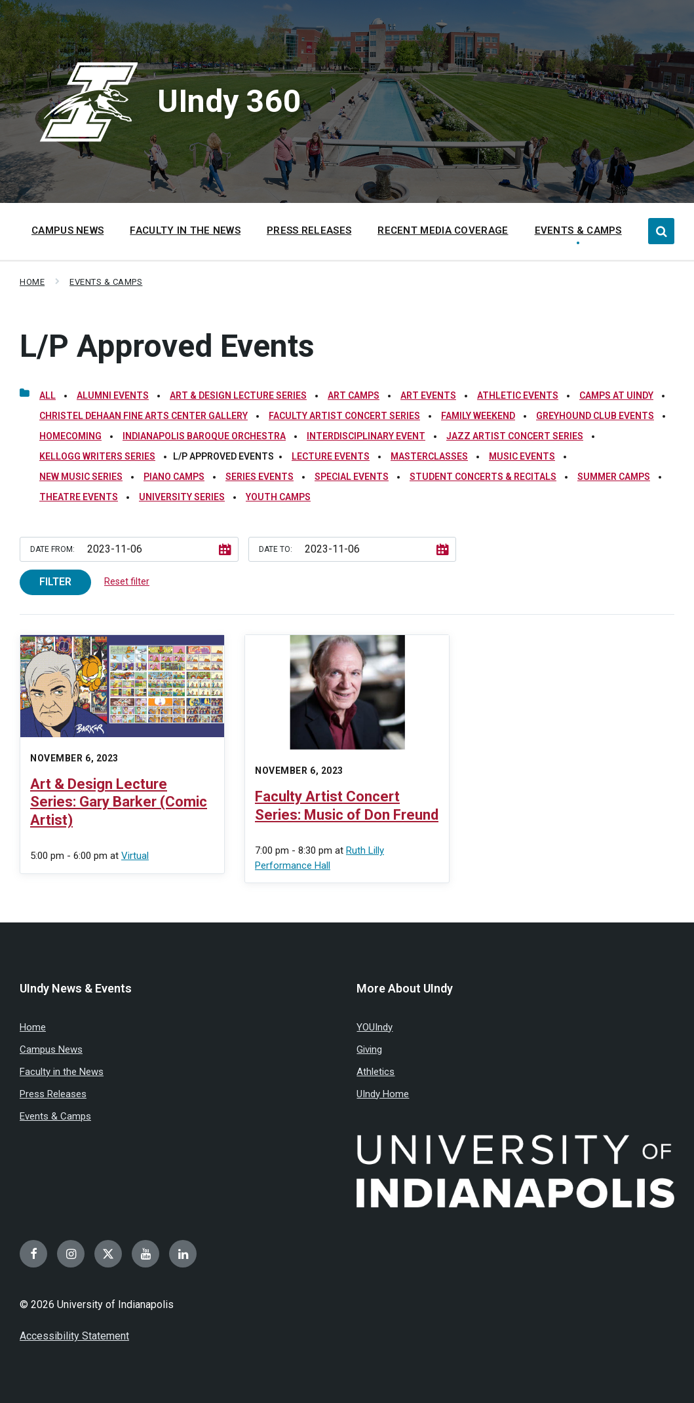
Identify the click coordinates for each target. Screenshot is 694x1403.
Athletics (376, 1072)
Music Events (522, 456)
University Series (182, 497)
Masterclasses (429, 456)
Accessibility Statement (74, 1336)
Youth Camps (278, 497)
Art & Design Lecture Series (238, 395)
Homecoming (70, 436)
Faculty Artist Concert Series (344, 415)
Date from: (52, 549)
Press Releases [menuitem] (309, 230)
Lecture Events (331, 456)
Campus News (51, 1049)
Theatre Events (78, 497)
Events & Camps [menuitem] (578, 230)
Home (32, 282)
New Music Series (81, 476)
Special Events (352, 476)
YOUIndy (375, 1027)
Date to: (275, 549)
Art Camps (353, 395)
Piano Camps (174, 476)
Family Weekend (478, 415)
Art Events (428, 395)
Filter (55, 581)
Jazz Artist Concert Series (514, 436)
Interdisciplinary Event (366, 436)
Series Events (259, 476)
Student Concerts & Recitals (483, 476)
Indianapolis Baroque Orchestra (204, 436)
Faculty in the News (62, 1072)
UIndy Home (383, 1094)
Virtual (135, 856)
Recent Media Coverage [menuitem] (442, 230)
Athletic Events (517, 395)
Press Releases (53, 1094)
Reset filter (126, 581)
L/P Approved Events (167, 346)
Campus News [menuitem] (67, 230)
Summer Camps (613, 476)
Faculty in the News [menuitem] (185, 230)
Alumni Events (113, 395)
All (47, 395)
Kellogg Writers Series (97, 456)
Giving (369, 1049)
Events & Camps (105, 282)
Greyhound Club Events (595, 415)
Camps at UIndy (616, 395)
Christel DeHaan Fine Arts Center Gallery (143, 415)
